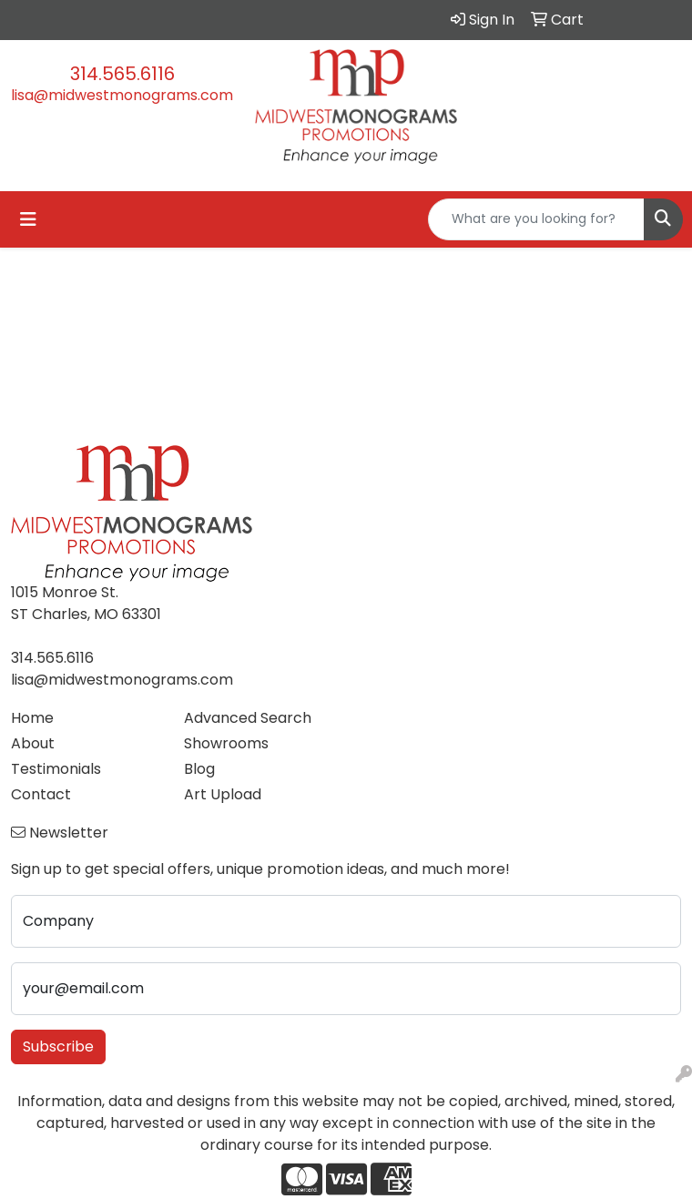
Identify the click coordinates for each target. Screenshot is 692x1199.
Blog (199, 768)
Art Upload (222, 794)
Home (32, 717)
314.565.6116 (122, 73)
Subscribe (58, 1046)
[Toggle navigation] (28, 219)
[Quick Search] (536, 219)
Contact (41, 794)
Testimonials (56, 768)
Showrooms (226, 743)
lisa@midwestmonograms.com (122, 95)
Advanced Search (247, 717)
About (33, 743)
